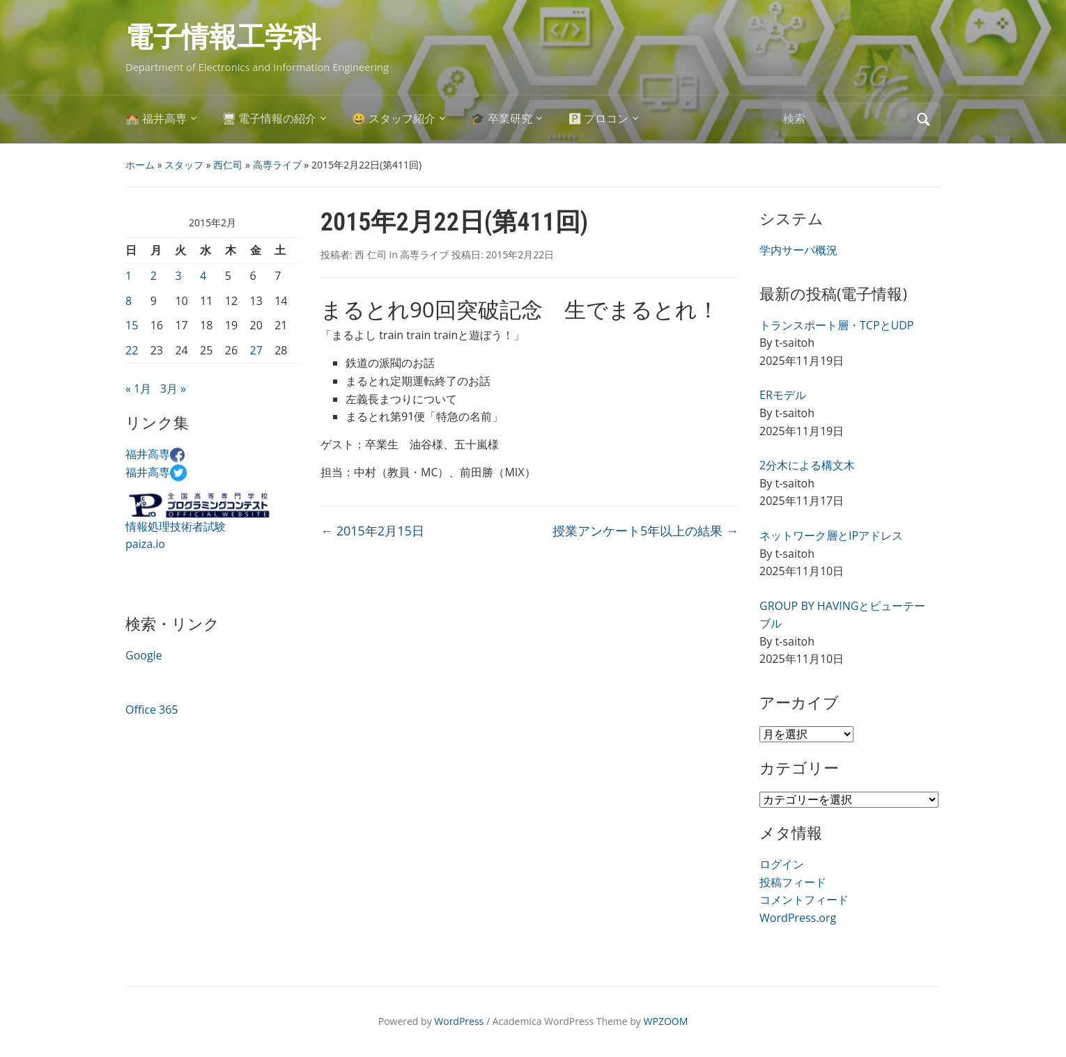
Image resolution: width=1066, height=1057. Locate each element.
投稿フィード (792, 882)
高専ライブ (277, 164)
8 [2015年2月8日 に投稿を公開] (128, 300)
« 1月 (138, 388)
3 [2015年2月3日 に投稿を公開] (178, 275)
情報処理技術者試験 (175, 526)
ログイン (781, 864)
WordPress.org (797, 917)
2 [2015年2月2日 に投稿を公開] (153, 275)
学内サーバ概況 (798, 250)
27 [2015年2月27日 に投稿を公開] (256, 350)
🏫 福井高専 (156, 118)
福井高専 (155, 454)
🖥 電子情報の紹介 (269, 118)
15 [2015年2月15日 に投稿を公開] (131, 325)
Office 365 (151, 709)
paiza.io (145, 543)
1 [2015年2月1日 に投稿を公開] (128, 275)
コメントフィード (804, 899)
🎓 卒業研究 (501, 118)
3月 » (173, 388)
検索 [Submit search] (923, 119)
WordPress (459, 1021)
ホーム (140, 164)
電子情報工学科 (222, 37)
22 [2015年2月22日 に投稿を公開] (131, 350)
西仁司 (227, 164)
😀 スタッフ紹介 (393, 118)
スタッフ (183, 164)
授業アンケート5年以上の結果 (646, 530)
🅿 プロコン (598, 118)
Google (143, 655)
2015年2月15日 (372, 530)
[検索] (846, 118)
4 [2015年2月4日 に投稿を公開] (203, 275)
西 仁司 (371, 254)
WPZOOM (666, 1021)
